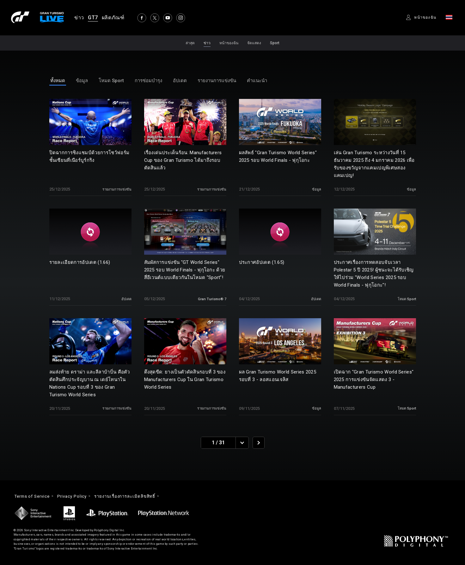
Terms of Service (34, 496)
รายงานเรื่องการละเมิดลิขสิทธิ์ (134, 496)
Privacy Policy (77, 496)
